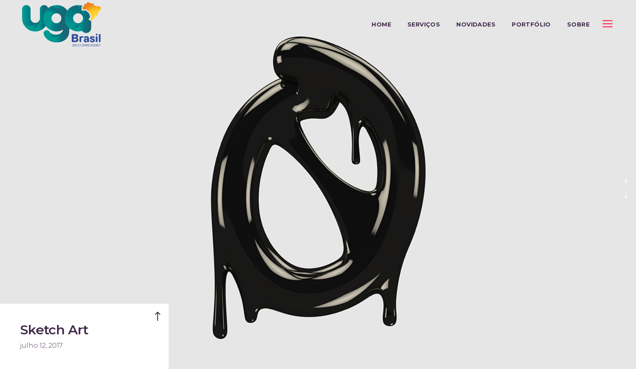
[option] (318, 184)
